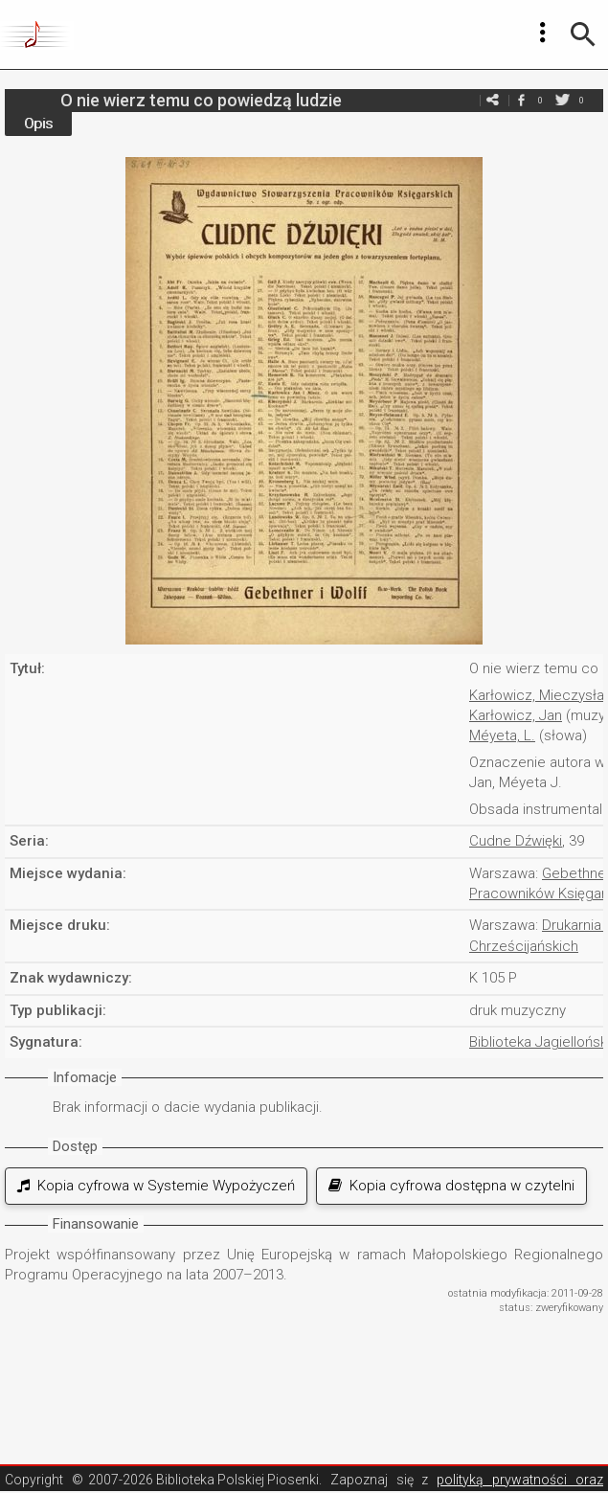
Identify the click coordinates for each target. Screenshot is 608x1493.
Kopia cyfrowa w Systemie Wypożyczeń (156, 1185)
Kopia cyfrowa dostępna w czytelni (451, 1185)
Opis (38, 123)
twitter (562, 100)
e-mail (492, 100)
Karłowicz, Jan (515, 715)
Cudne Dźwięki (515, 840)
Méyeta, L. (502, 735)
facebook (520, 100)
